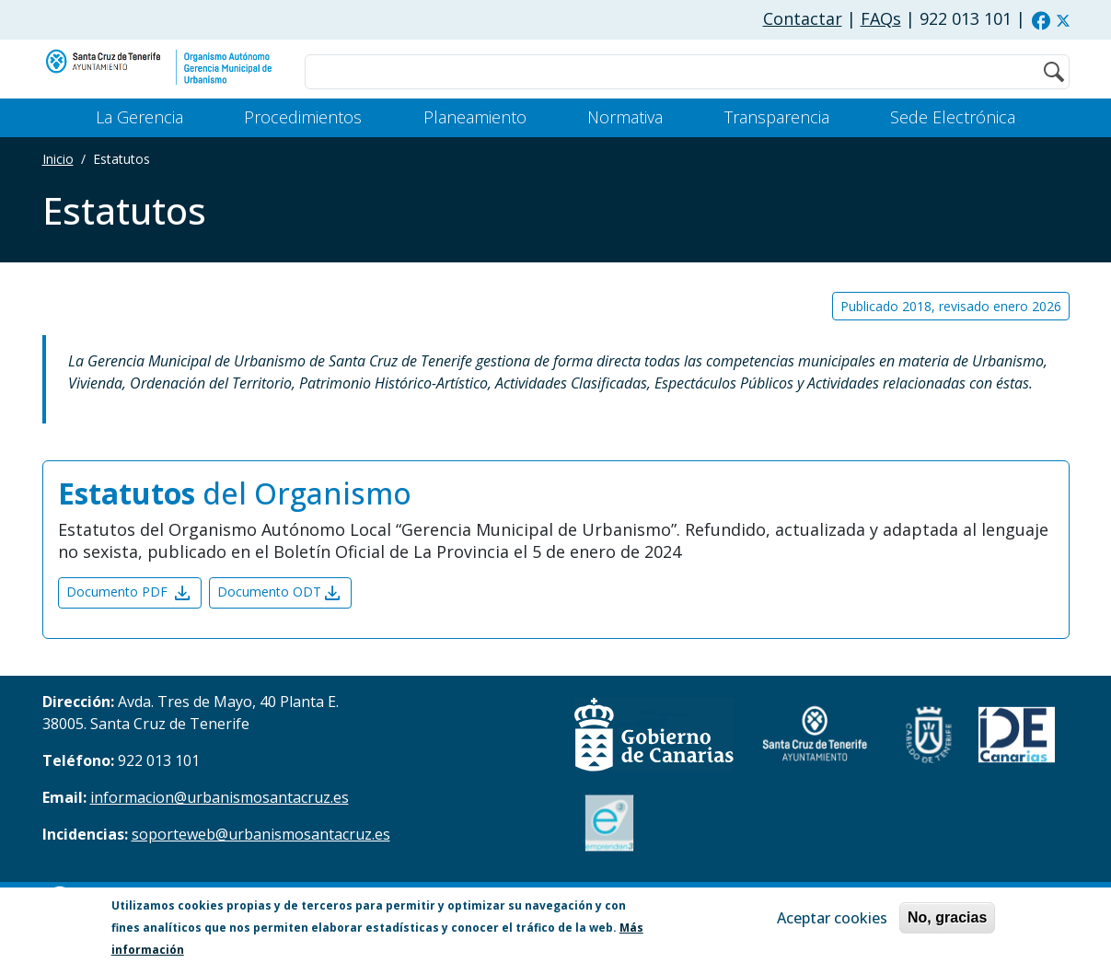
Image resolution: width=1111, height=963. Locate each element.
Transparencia (776, 117)
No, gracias (947, 919)
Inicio (58, 159)
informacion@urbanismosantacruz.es (219, 797)
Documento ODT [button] (280, 593)
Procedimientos (303, 117)
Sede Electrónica (952, 117)
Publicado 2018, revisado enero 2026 (950, 306)
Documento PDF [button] (129, 593)
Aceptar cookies (832, 920)
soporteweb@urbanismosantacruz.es (261, 834)
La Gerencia (139, 117)
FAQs (881, 18)
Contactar (802, 18)
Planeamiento (475, 117)
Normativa (625, 117)
